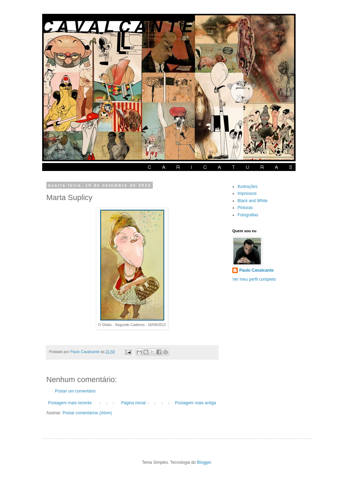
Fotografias (247, 215)
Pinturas (245, 207)
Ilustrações (247, 186)
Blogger (204, 462)
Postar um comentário (75, 391)
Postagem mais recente (70, 402)
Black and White (252, 200)
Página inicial (133, 402)
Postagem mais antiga (195, 402)
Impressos (247, 193)
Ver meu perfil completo (254, 279)
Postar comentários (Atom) (87, 412)
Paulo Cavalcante (256, 270)
